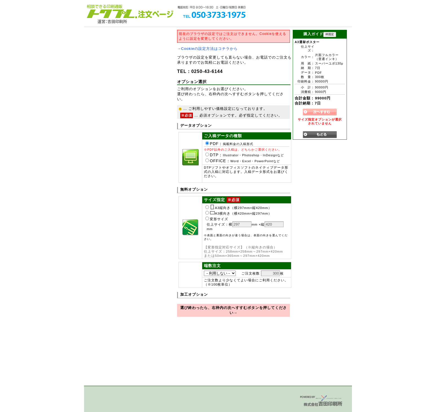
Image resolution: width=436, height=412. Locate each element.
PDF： (229, 143)
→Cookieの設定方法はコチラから (207, 48)
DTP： (244, 155)
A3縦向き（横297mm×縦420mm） (238, 208)
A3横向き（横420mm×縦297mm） (238, 213)
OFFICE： (242, 161)
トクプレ (111, 11)
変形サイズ (216, 219)
